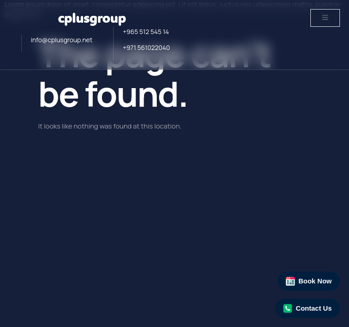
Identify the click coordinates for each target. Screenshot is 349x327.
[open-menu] (325, 18)
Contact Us (307, 308)
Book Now (309, 281)
